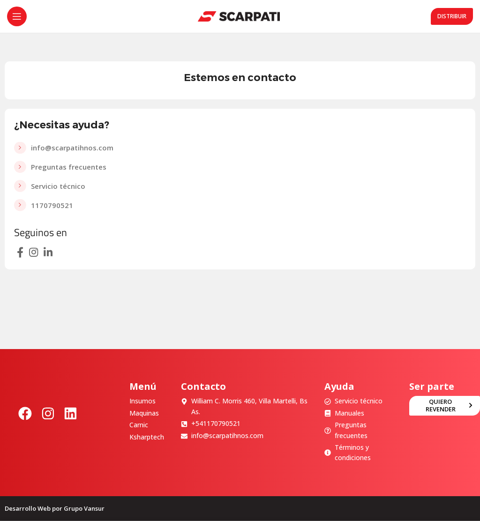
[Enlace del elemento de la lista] (240, 148)
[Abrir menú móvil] (16, 16)
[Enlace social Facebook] (20, 252)
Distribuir (451, 16)
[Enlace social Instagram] (33, 252)
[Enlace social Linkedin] (48, 252)
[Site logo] (239, 15)
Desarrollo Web (28, 508)
